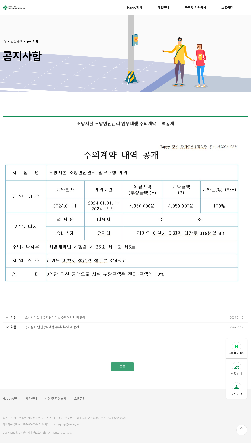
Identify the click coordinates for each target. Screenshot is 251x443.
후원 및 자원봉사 (195, 7)
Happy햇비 (134, 7)
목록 (122, 374)
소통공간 (227, 7)
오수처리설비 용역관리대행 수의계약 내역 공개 (46, 324)
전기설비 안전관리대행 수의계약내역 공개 (42, 333)
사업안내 (163, 7)
